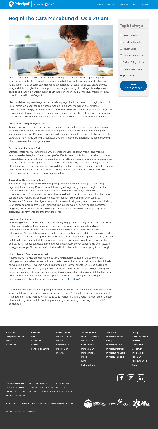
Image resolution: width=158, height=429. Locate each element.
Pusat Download (139, 336)
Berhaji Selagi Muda (132, 62)
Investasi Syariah (130, 42)
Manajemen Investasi (62, 350)
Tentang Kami (145, 5)
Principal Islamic (114, 344)
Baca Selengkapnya (133, 85)
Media (84, 357)
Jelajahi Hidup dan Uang (15, 338)
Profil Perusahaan (90, 336)
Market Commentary (62, 342)
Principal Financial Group (115, 338)
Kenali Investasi (129, 35)
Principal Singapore (115, 353)
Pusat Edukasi (124, 5)
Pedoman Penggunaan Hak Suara (139, 361)
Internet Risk (137, 353)
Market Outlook (64, 336)
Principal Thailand (115, 357)
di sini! (76, 279)
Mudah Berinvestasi (132, 69)
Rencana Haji (128, 48)
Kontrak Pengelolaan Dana (40, 346)
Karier (84, 361)
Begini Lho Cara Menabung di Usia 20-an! (58, 18)
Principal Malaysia (115, 348)
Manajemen (87, 340)
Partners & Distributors (137, 342)
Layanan (100, 5)
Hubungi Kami (88, 365)
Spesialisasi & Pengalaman (87, 346)
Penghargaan (88, 353)
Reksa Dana (111, 5)
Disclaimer (136, 348)
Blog (134, 5)
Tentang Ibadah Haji (132, 55)
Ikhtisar (34, 336)
